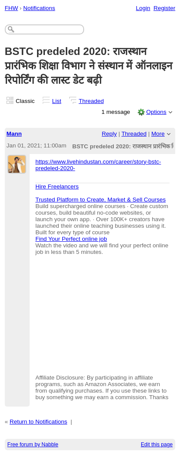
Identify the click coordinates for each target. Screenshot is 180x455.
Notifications (39, 8)
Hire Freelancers (56, 186)
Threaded (91, 101)
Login (143, 8)
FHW (11, 8)
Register (164, 8)
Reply (109, 133)
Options (156, 112)
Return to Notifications (38, 421)
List (56, 101)
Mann (14, 133)
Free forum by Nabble (32, 444)
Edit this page (157, 444)
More (158, 133)
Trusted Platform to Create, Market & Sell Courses (100, 199)
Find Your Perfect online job (71, 239)
